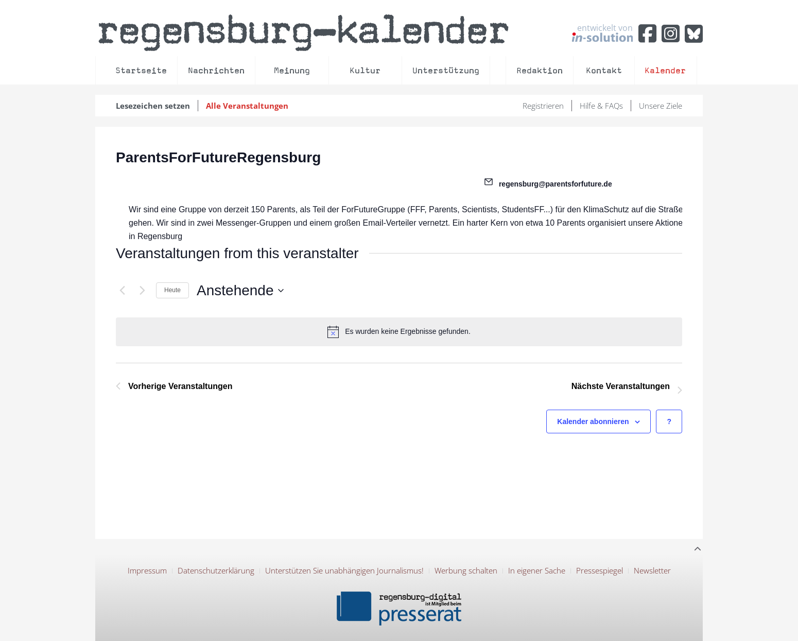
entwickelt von (602, 32)
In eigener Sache (536, 570)
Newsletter (652, 570)
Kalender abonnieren (593, 421)
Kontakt (604, 70)
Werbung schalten (466, 570)
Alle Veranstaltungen (247, 105)
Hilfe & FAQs (601, 105)
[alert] (399, 331)
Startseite (141, 70)
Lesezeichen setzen (153, 105)
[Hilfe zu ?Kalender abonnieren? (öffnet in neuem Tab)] (669, 422)
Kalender (665, 70)
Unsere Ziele (660, 105)
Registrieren (543, 105)
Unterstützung (445, 70)
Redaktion (539, 70)
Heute (172, 290)
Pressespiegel (599, 570)
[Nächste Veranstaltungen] (142, 290)
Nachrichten (216, 70)
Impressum (147, 570)
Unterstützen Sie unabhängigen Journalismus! (344, 570)
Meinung (292, 70)
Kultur (365, 70)
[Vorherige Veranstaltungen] (122, 290)
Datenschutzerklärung (216, 570)
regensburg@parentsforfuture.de (555, 184)
